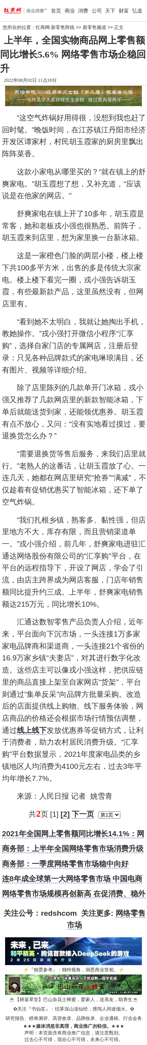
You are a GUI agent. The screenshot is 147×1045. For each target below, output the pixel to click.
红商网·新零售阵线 (55, 27)
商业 (70, 11)
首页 (56, 11)
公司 (97, 11)
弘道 (137, 11)
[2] (65, 814)
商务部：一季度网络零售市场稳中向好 (65, 864)
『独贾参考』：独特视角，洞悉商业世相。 (73, 970)
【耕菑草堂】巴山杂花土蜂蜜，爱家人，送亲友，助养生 (73, 999)
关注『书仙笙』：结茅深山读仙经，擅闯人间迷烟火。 (73, 1009)
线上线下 (32, 730)
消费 (83, 11)
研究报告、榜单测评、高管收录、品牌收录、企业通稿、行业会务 (73, 1018)
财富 (124, 11)
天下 (110, 11)
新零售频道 (94, 27)
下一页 (83, 814)
